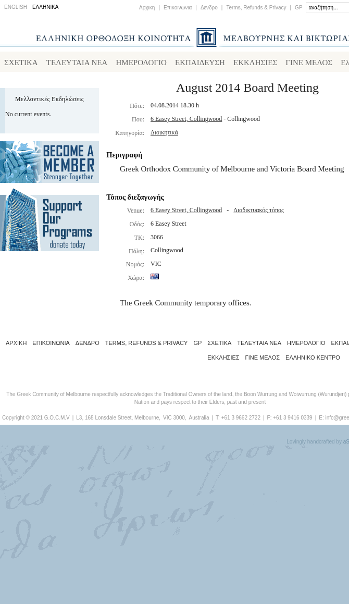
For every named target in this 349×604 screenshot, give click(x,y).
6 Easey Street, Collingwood (186, 121)
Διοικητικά (164, 134)
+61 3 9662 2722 (240, 420)
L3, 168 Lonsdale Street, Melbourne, (118, 420)
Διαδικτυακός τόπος (258, 212)
